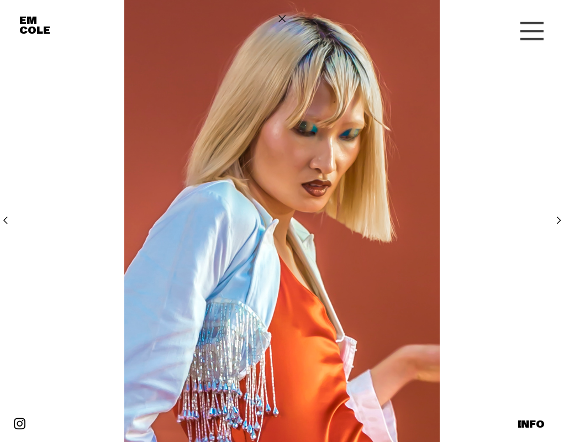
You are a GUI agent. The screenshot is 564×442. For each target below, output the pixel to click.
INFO (531, 424)
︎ (5, 220)
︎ (282, 19)
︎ (20, 424)
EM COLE (34, 25)
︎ (559, 220)
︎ (532, 32)
